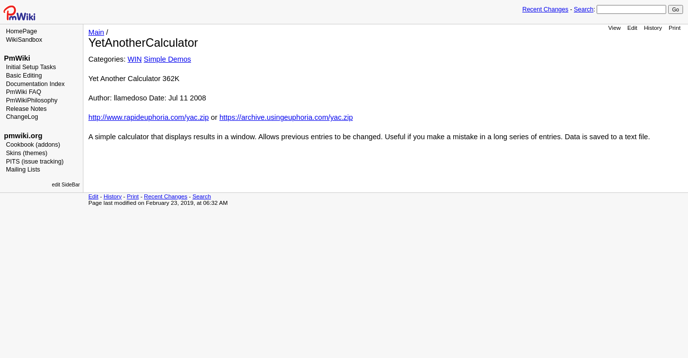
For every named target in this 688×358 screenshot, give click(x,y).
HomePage (21, 31)
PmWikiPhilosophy (32, 100)
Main (96, 32)
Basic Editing (24, 75)
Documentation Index (35, 84)
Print (675, 27)
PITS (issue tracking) (35, 161)
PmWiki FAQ (23, 92)
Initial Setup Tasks (31, 67)
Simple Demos (167, 59)
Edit (632, 27)
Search (583, 9)
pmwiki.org (23, 136)
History (653, 27)
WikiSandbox (24, 39)
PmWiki (17, 58)
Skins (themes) (26, 153)
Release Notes (26, 108)
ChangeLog (22, 116)
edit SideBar (66, 184)
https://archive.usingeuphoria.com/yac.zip (286, 117)
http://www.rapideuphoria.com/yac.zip (148, 117)
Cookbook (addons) (33, 144)
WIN (135, 59)
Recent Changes (545, 9)
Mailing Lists (23, 169)
